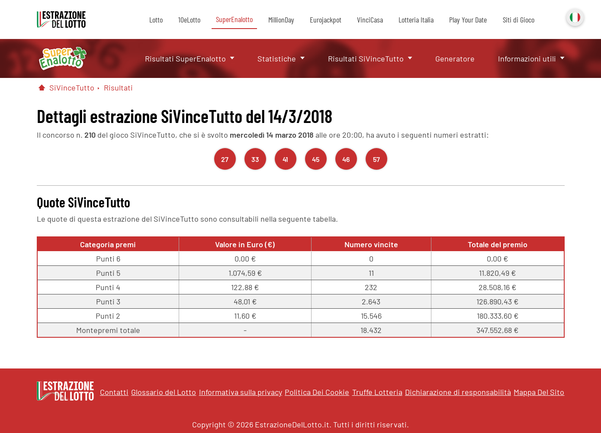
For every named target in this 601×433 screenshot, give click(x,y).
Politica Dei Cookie (317, 392)
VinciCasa (370, 19)
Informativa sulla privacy (240, 392)
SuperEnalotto (234, 19)
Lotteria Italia (416, 19)
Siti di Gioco (518, 19)
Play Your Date (468, 19)
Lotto (156, 19)
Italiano (574, 16)
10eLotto (189, 19)
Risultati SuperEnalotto (185, 58)
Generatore (455, 58)
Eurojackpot (325, 19)
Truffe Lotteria (377, 392)
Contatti (114, 392)
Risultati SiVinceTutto (366, 58)
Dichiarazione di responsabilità (458, 392)
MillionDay (281, 19)
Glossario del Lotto (163, 392)
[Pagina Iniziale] (42, 87)
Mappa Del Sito (539, 392)
